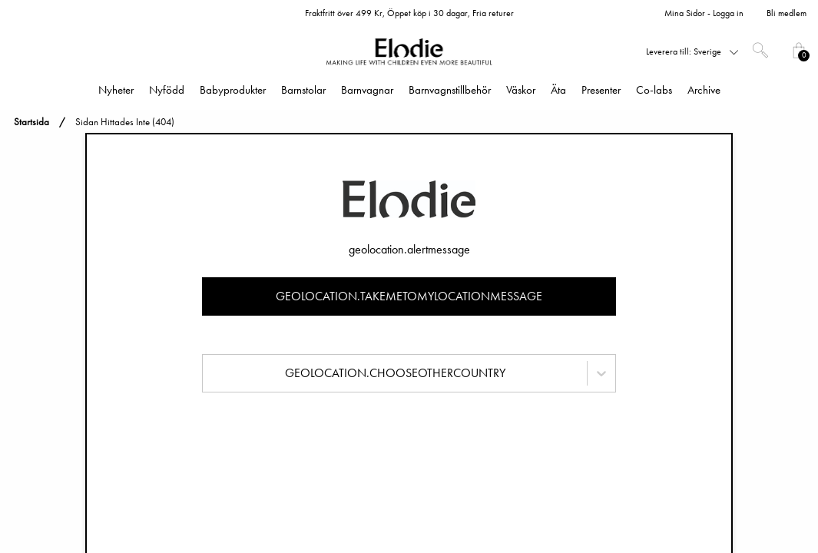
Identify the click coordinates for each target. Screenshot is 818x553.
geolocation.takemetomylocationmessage (409, 296)
